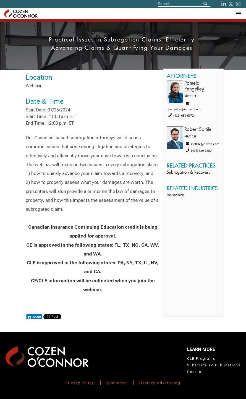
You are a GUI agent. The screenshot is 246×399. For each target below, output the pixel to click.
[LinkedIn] (223, 3)
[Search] (205, 4)
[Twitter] (230, 3)
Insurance (175, 195)
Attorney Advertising (159, 383)
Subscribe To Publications (213, 365)
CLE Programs (201, 359)
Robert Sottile (197, 129)
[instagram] (238, 3)
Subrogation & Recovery (188, 173)
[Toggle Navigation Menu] (238, 13)
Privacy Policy (80, 383)
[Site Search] (184, 3)
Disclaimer (116, 383)
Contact (195, 372)
